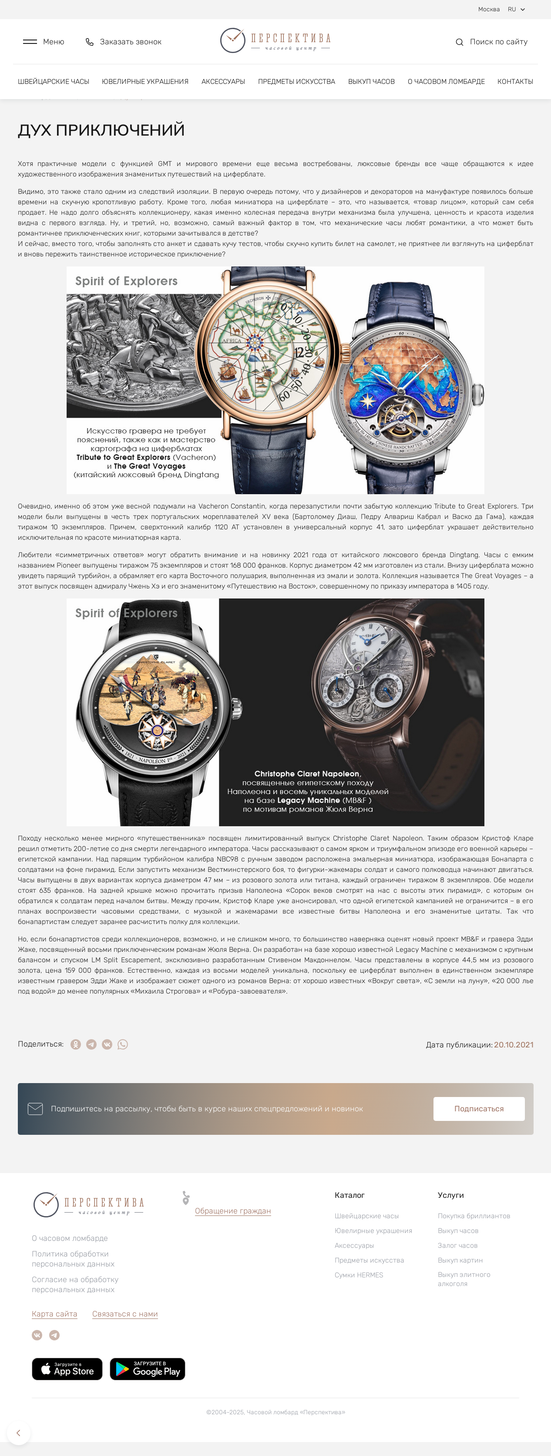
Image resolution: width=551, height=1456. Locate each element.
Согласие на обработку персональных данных (75, 1298)
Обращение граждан (233, 1225)
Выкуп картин (460, 1274)
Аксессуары (223, 81)
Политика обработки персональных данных (73, 1273)
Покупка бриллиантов (474, 1230)
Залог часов (458, 1259)
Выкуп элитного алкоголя (464, 1293)
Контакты (515, 81)
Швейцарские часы (53, 81)
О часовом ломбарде (446, 81)
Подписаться (479, 1122)
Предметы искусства (296, 81)
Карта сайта (54, 1328)
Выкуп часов (371, 81)
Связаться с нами (125, 1328)
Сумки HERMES (359, 1289)
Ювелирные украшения (145, 81)
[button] (43, 42)
